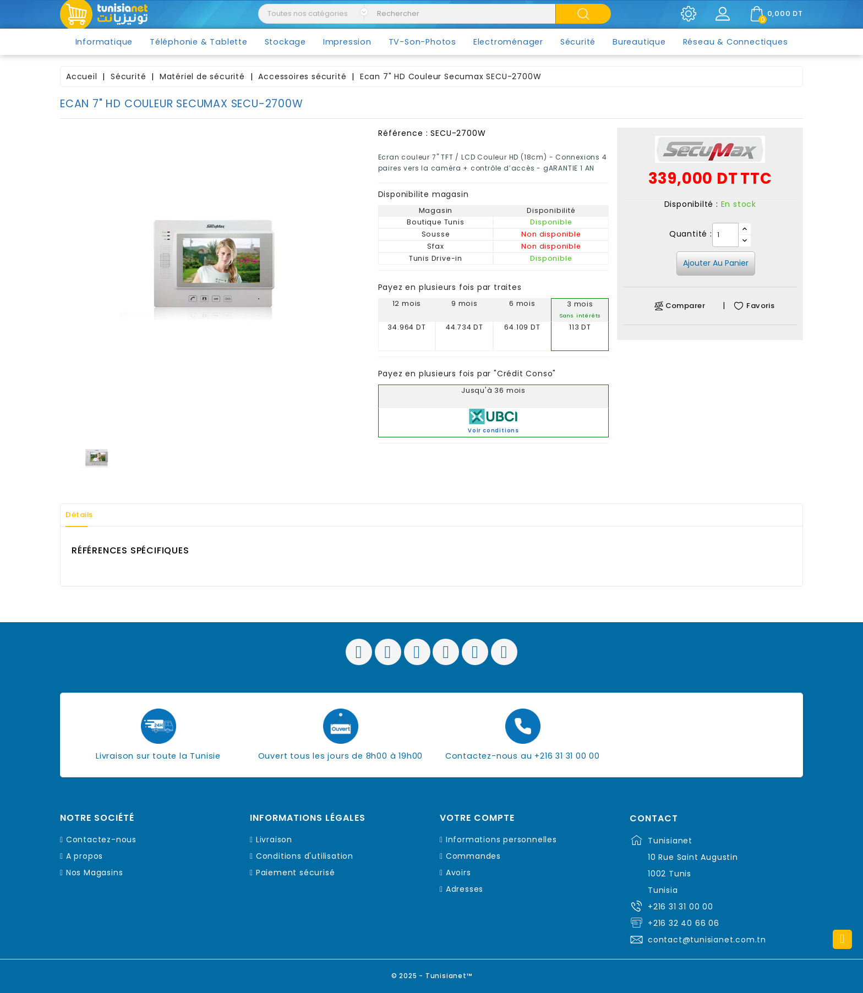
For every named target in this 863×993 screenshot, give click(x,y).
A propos (84, 856)
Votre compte (477, 818)
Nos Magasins (94, 872)
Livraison (274, 839)
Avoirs (458, 872)
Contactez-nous (101, 839)
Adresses (464, 889)
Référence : (403, 133)
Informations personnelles (501, 839)
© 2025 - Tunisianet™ (431, 973)
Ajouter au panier (716, 262)
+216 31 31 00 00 (680, 906)
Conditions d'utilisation (304, 856)
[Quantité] (725, 235)
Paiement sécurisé (295, 872)
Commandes (473, 856)
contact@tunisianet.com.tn (707, 939)
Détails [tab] (84, 514)
